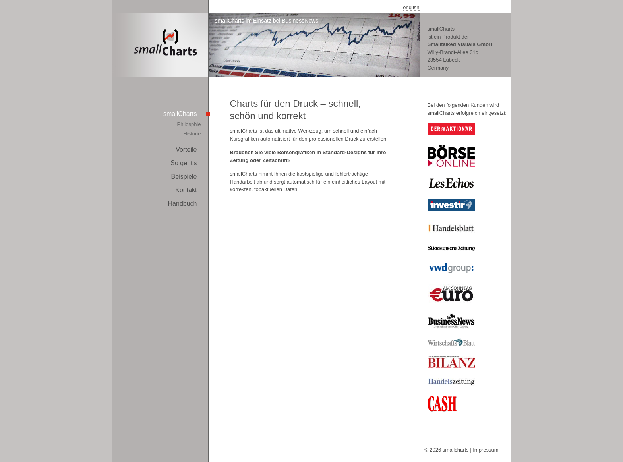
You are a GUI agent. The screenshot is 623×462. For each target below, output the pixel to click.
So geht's (183, 163)
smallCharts (180, 113)
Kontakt (186, 190)
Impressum (485, 450)
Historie (192, 134)
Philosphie (189, 124)
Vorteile (186, 149)
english (411, 7)
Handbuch (182, 203)
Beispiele (184, 176)
